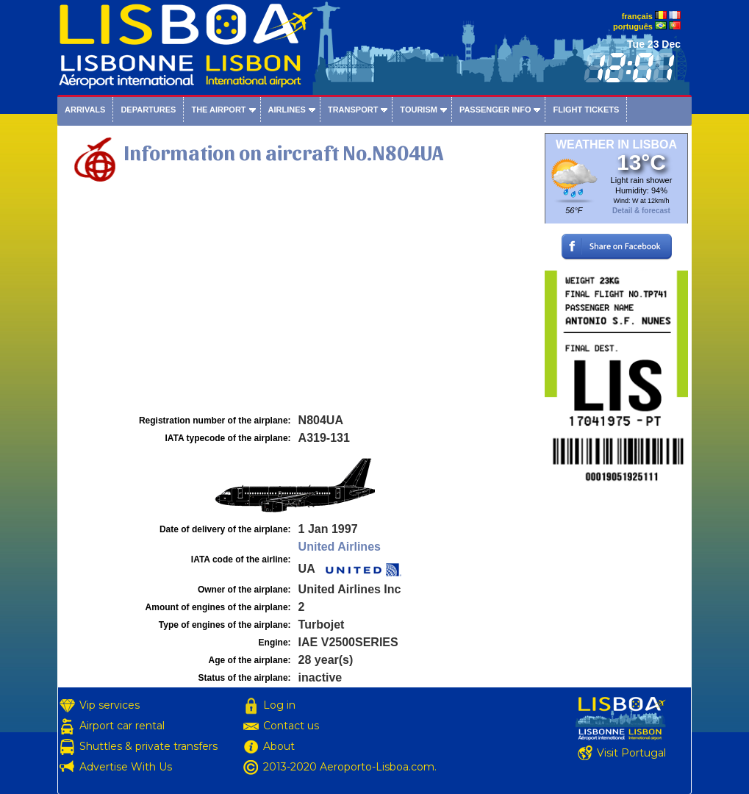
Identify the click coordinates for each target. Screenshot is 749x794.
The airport (218, 109)
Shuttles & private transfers (148, 746)
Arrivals (85, 109)
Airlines (287, 109)
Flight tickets (586, 109)
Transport (353, 109)
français (637, 16)
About (279, 746)
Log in (279, 705)
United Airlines (339, 546)
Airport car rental (122, 725)
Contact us (291, 725)
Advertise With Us (125, 766)
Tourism (418, 109)
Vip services (109, 705)
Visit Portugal (631, 752)
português (633, 26)
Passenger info (495, 109)
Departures (148, 109)
